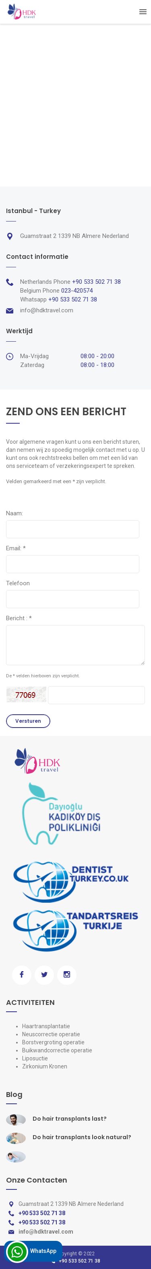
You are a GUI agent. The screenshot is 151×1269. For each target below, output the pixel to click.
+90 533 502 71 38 (79, 1261)
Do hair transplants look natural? (82, 1137)
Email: (16, 548)
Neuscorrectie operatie (51, 1034)
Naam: (14, 513)
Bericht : (19, 618)
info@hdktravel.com (46, 310)
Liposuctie (35, 1058)
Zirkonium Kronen (44, 1066)
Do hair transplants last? (70, 1119)
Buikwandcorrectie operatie (57, 1050)
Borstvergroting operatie (53, 1042)
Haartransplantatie (46, 1026)
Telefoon (18, 583)
